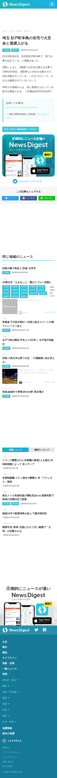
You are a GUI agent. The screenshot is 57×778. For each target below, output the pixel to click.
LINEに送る (46, 198)
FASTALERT (7, 766)
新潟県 (43, 293)
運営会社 (6, 748)
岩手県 (24, 287)
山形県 (6, 290)
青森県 (15, 287)
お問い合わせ (7, 762)
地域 (4, 674)
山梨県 (6, 296)
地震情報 (7, 728)
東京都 (24, 293)
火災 (11, 31)
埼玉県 (6, 293)
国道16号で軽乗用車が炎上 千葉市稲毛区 (24, 513)
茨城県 (6, 272)
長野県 (15, 296)
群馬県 (41, 290)
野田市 (27, 31)
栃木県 (32, 290)
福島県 (15, 290)
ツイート (10, 198)
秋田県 (41, 287)
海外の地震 (8, 733)
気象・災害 (8, 663)
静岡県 (24, 296)
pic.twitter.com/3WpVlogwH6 (21, 107)
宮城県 (32, 287)
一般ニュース (8, 279)
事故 (4, 652)
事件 (4, 647)
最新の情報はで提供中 (20, 129)
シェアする (29, 198)
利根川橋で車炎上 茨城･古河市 (19, 268)
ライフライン (8, 388)
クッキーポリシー (9, 757)
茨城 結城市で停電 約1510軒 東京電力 (23, 392)
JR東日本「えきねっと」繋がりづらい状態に (27, 282)
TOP (4, 31)
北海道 (6, 287)
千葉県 (18, 31)
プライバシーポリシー (11, 752)
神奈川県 (33, 293)
